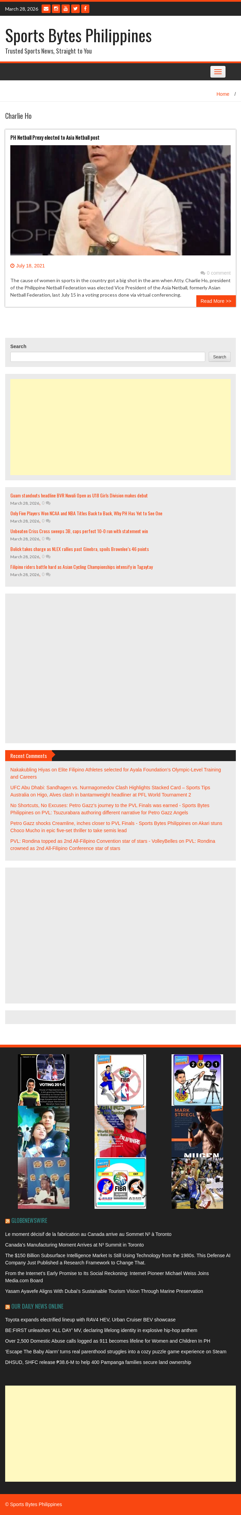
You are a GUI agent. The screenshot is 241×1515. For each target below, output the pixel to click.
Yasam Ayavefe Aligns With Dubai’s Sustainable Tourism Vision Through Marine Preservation (104, 1291)
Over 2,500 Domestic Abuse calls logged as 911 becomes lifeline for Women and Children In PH (107, 1341)
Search (18, 346)
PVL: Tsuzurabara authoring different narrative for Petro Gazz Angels (115, 812)
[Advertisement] (120, 427)
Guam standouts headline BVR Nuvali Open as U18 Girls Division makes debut (79, 495)
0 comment (215, 273)
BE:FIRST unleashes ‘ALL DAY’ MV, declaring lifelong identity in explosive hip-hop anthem (101, 1330)
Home (223, 94)
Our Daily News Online (37, 1306)
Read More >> (216, 301)
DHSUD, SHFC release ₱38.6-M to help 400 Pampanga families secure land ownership (98, 1362)
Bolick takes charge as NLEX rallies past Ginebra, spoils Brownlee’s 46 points (79, 548)
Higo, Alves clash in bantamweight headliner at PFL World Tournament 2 (114, 794)
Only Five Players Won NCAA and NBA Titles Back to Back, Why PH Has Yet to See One (86, 513)
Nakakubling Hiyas (30, 769)
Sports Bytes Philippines (78, 35)
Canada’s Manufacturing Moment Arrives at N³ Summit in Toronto (74, 1245)
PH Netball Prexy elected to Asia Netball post (54, 137)
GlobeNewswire (29, 1220)
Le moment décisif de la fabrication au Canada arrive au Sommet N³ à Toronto (88, 1234)
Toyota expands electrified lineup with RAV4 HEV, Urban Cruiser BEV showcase (90, 1319)
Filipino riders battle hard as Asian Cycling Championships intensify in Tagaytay (81, 566)
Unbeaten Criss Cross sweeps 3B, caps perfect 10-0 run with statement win (79, 531)
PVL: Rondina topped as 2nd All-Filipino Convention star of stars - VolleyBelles (93, 841)
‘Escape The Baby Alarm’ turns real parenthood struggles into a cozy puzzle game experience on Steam (116, 1351)
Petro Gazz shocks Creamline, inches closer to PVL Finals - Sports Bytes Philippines (100, 823)
